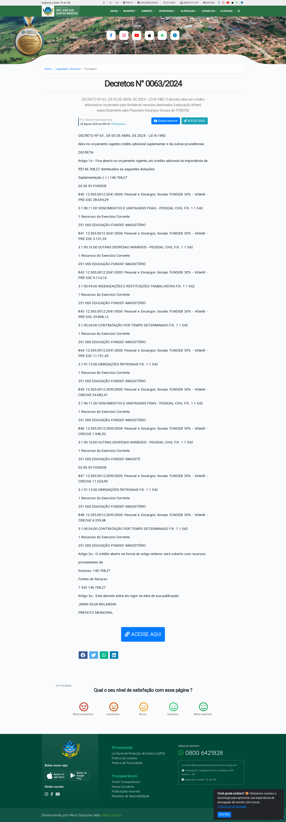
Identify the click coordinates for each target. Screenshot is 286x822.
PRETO (128, 2)
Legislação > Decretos (68, 68)
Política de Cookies (124, 758)
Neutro (143, 709)
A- (104, 2)
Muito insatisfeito (83, 709)
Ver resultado (64, 685)
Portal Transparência (126, 782)
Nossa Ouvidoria (123, 786)
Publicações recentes (126, 791)
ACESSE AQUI (194, 121)
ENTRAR (209, 2)
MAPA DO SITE (189, 2)
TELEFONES (169, 2)
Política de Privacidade (127, 763)
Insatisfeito (113, 709)
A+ (117, 2)
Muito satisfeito (203, 709)
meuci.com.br (111, 815)
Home (48, 68)
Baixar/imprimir (166, 121)
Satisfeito (173, 709)
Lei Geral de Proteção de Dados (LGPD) (138, 753)
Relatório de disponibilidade (130, 796)
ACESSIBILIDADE (148, 2)
